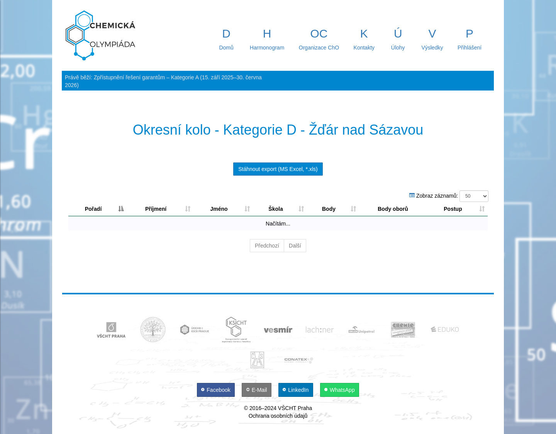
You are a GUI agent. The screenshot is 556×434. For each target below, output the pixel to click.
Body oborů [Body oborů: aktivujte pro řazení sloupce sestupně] (393, 209)
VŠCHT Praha (295, 408)
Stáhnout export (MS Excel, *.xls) (277, 169)
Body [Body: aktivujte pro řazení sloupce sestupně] (329, 209)
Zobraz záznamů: (448, 196)
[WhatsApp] (339, 390)
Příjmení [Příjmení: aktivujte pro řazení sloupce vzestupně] (155, 209)
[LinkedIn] (296, 390)
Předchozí (267, 246)
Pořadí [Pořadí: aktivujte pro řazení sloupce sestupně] (93, 209)
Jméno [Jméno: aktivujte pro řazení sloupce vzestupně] (218, 209)
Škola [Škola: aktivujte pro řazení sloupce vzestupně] (275, 209)
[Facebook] (216, 390)
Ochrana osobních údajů (278, 416)
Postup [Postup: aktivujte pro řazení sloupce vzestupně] (453, 209)
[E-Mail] (257, 390)
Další (295, 246)
